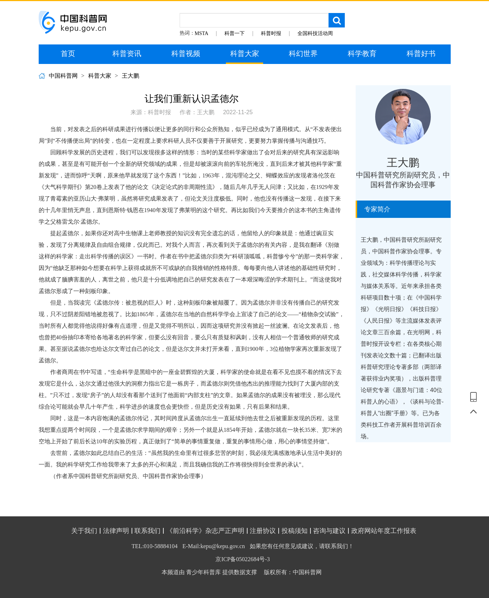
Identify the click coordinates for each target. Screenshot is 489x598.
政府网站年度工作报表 (383, 530)
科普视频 (185, 53)
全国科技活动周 (315, 33)
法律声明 (116, 530)
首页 (68, 53)
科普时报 (271, 33)
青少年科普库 (203, 572)
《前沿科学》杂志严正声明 (205, 530)
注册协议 (263, 530)
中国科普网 (63, 76)
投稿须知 (295, 530)
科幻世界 (303, 53)
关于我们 (84, 530)
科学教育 (362, 53)
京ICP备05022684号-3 (242, 559)
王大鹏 (130, 76)
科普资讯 (126, 53)
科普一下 (234, 33)
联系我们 (147, 530)
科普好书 (421, 53)
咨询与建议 (329, 530)
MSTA (202, 33)
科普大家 (244, 53)
